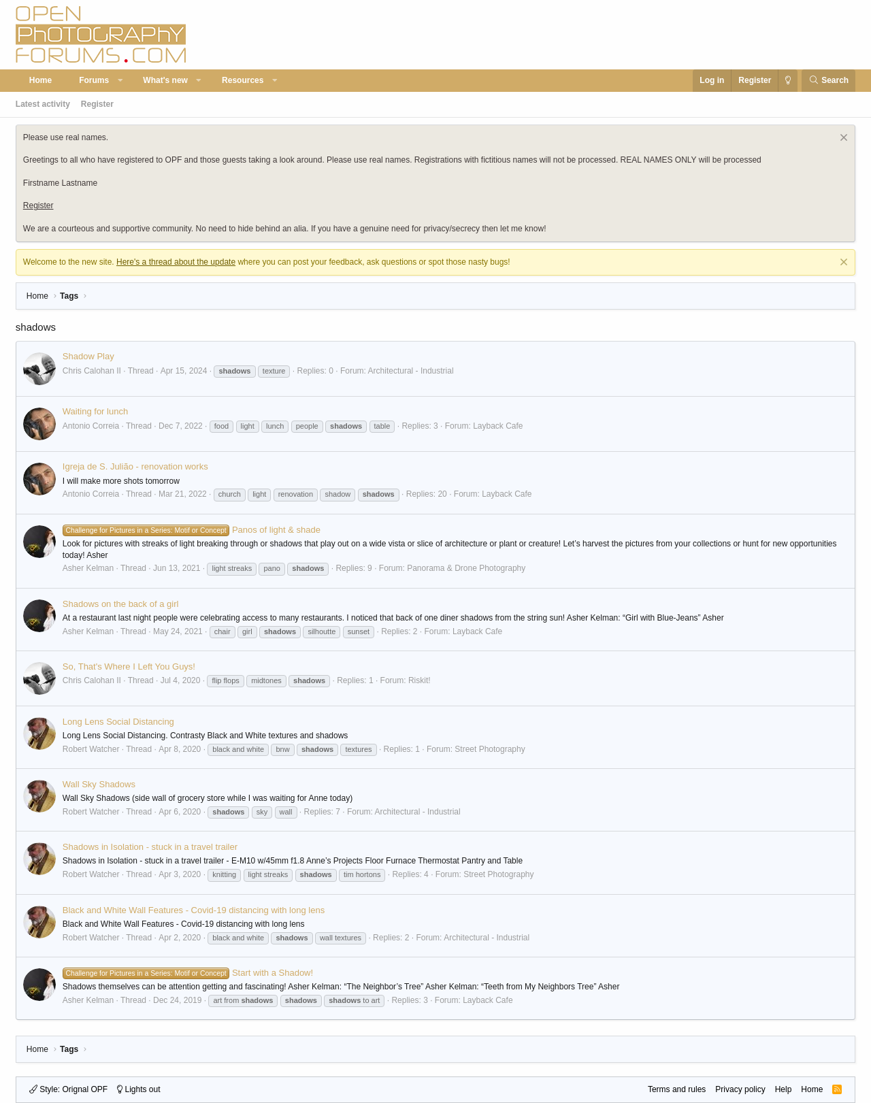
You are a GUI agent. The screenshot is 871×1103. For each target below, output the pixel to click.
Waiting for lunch (95, 411)
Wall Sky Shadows (99, 784)
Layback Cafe (498, 426)
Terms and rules (677, 1089)
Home (40, 80)
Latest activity (43, 104)
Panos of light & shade (192, 530)
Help (783, 1089)
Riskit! (419, 680)
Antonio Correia (91, 426)
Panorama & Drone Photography (466, 568)
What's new (165, 80)
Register (97, 104)
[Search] (828, 80)
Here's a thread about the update (175, 262)
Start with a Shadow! (188, 973)
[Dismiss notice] (842, 139)
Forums (94, 80)
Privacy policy (740, 1089)
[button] (120, 80)
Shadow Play (88, 356)
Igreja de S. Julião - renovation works (135, 466)
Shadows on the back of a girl (121, 604)
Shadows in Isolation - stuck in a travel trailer (150, 847)
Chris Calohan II (92, 371)
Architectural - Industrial (411, 371)
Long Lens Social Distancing (118, 722)
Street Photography (490, 749)
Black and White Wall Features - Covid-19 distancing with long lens (194, 910)
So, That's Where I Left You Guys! (129, 666)
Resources (242, 80)
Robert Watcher (91, 749)
